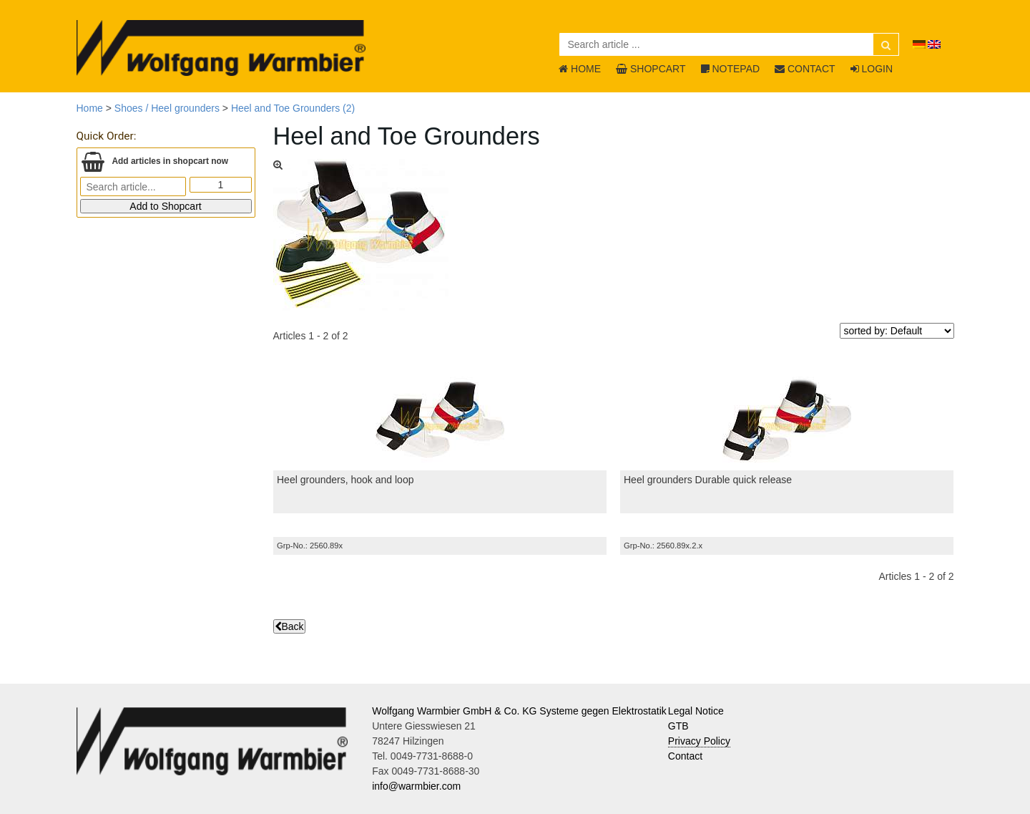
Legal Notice (696, 711)
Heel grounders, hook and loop (345, 479)
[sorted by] (897, 331)
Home (90, 108)
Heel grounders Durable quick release (708, 479)
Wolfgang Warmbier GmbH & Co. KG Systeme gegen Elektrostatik (519, 711)
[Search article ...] (729, 44)
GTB (678, 726)
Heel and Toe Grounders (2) (293, 108)
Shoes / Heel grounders (167, 108)
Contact (685, 756)
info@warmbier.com (416, 786)
